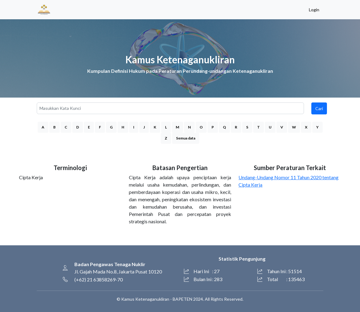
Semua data (185, 138)
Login (314, 9)
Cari (319, 108)
